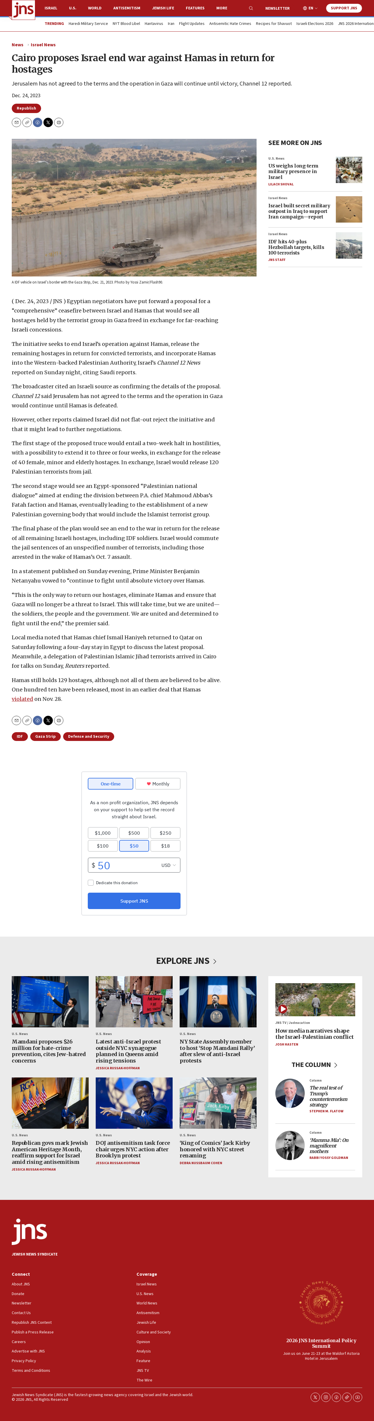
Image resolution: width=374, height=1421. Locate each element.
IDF (20, 736)
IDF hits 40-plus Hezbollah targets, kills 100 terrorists (296, 246)
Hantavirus (154, 24)
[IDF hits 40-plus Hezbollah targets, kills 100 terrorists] (349, 245)
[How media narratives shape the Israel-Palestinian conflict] (315, 999)
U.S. (72, 8)
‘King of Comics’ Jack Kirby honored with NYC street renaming (215, 1149)
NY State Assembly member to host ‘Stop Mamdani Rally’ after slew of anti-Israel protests (217, 1051)
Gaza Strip (45, 736)
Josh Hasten (286, 1044)
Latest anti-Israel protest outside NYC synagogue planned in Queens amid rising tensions (128, 1051)
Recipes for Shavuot (274, 24)
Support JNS (344, 8)
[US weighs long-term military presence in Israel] (349, 169)
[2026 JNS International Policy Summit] (321, 1302)
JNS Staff (276, 259)
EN (311, 8)
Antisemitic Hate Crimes (230, 24)
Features (195, 8)
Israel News (43, 45)
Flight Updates (192, 24)
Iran (171, 24)
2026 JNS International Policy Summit (321, 1343)
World (95, 8)
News (17, 45)
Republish (26, 108)
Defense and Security (88, 736)
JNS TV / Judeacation (292, 1022)
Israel (51, 8)
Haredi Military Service (88, 24)
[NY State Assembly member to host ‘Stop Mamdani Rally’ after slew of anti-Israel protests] (218, 1001)
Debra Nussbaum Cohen (201, 1163)
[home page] (23, 10)
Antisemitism (126, 8)
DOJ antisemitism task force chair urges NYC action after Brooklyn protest (133, 1149)
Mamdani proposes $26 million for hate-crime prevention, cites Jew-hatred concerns (49, 1051)
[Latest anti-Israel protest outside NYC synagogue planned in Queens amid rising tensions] (134, 1001)
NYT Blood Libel (126, 24)
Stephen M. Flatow (326, 1111)
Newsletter (277, 8)
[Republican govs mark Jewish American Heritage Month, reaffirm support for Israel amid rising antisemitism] (50, 1103)
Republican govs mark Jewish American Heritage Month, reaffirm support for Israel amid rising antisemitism (50, 1152)
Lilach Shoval (281, 184)
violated (22, 699)
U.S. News (276, 158)
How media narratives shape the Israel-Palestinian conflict (314, 1033)
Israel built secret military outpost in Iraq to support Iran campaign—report (299, 210)
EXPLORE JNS (187, 961)
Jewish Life (163, 8)
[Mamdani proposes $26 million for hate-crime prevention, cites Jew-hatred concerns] (50, 1001)
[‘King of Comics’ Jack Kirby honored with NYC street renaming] (218, 1103)
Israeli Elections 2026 (314, 24)
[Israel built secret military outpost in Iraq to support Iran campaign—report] (349, 209)
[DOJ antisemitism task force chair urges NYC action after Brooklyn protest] (134, 1103)
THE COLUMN (315, 1065)
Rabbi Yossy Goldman (328, 1157)
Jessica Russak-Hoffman (118, 1067)
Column (315, 1080)
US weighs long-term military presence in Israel (293, 171)
